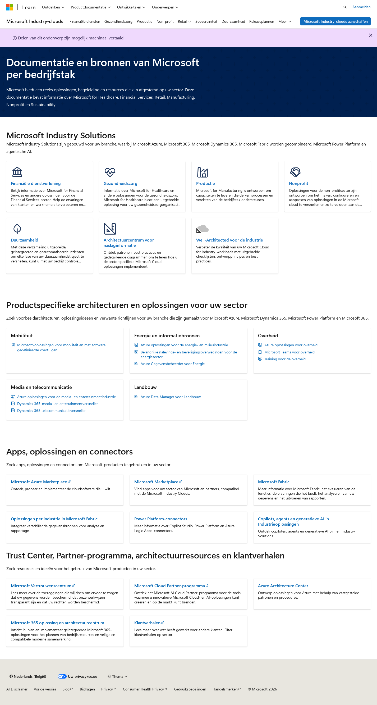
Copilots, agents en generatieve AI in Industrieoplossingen (293, 521)
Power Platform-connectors (160, 518)
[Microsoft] (9, 7)
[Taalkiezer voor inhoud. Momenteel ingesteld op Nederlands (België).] (27, 676)
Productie (205, 183)
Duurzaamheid (24, 240)
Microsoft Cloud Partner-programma (169, 585)
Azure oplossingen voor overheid (291, 345)
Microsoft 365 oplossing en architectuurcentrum (57, 622)
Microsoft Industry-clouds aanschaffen (336, 21)
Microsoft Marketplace (156, 481)
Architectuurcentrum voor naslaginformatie (129, 242)
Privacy (107, 689)
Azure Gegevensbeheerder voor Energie (173, 363)
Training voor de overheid (285, 359)
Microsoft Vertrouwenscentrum (41, 585)
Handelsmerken (225, 689)
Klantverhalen (147, 622)
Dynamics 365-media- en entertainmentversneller (57, 403)
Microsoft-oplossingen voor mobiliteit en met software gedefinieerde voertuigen (61, 347)
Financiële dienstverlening (36, 183)
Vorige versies (45, 689)
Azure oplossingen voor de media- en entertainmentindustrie (66, 396)
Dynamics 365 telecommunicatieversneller (51, 410)
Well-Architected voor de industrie (229, 240)
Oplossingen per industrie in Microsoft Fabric (54, 518)
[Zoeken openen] (345, 7)
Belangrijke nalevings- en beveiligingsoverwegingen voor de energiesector (189, 354)
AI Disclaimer (16, 689)
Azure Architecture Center (283, 585)
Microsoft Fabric (273, 481)
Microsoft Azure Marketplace (39, 481)
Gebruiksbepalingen (190, 689)
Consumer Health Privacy (143, 689)
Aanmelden (361, 6)
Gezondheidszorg (120, 183)
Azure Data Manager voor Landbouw (171, 396)
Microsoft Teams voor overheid (289, 352)
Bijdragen (87, 689)
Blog (66, 689)
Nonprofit (298, 183)
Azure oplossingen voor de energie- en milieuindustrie (184, 345)
